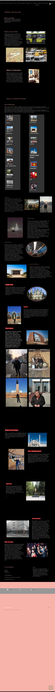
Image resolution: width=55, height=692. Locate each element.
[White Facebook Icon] (5, 607)
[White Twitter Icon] (31, 589)
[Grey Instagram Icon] (36, 5)
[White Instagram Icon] (20, 589)
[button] (50, 4)
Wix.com (18, 609)
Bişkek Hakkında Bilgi (9, 104)
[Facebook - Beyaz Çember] (7, 589)
